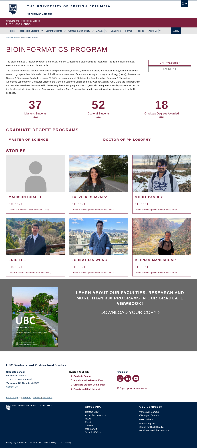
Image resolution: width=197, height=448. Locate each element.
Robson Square (147, 423)
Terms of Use (35, 442)
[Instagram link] (120, 378)
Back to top (13, 397)
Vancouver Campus (149, 412)
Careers (89, 425)
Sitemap (26, 397)
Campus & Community (79, 31)
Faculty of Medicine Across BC (155, 430)
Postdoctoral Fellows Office (88, 380)
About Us (153, 31)
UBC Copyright (51, 442)
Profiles (37, 397)
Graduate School (12, 37)
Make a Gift (91, 428)
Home (11, 30)
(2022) (161, 117)
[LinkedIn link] (127, 378)
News (88, 418)
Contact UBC (92, 412)
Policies (141, 30)
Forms (128, 30)
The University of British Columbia (13, 9)
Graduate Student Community (89, 385)
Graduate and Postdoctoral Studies (98, 366)
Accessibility (66, 442)
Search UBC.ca (93, 432)
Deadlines (116, 30)
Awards (99, 31)
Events (88, 422)
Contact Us (12, 386)
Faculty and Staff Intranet (86, 389)
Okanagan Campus (149, 415)
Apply (176, 30)
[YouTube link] (135, 378)
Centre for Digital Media (151, 427)
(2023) (35, 117)
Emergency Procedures (16, 442)
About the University (95, 415)
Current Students (54, 31)
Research (47, 397)
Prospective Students (29, 31)
